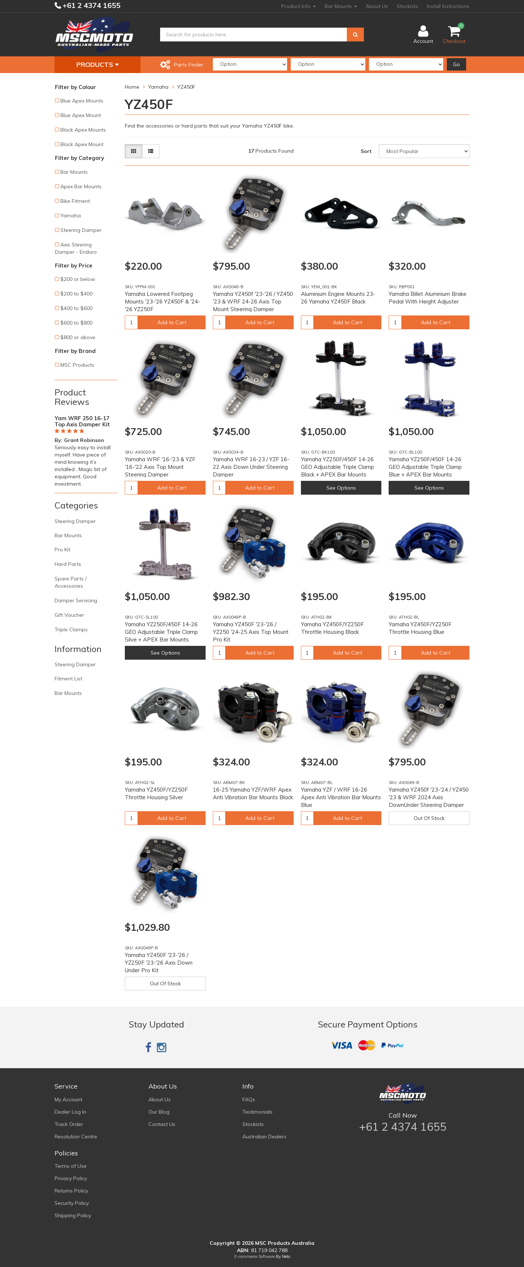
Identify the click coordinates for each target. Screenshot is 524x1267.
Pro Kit (62, 549)
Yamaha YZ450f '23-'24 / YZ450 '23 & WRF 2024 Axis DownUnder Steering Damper (429, 797)
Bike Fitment (75, 201)
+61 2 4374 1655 (90, 5)
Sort (366, 151)
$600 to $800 (76, 322)
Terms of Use (71, 1166)
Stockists (407, 6)
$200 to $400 (76, 293)
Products (97, 64)
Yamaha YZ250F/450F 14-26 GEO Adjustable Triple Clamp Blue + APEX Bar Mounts (425, 467)
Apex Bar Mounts (81, 186)
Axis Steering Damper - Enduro (76, 248)
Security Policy (72, 1203)
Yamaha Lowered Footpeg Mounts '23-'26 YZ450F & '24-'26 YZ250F (162, 301)
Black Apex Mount (81, 144)
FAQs (248, 1099)
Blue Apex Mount (80, 115)
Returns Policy (71, 1190)
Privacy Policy (71, 1178)
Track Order (69, 1124)
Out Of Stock (429, 818)
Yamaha (70, 215)
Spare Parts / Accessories (71, 582)
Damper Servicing (76, 600)
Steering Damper (81, 230)
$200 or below (77, 279)
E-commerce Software (254, 1256)
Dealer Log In (70, 1112)
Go (456, 64)
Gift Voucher (69, 615)
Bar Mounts (341, 6)
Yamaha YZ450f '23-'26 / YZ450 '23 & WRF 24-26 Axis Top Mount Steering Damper (253, 301)
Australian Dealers (264, 1136)
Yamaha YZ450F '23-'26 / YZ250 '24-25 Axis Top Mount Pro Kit (251, 632)
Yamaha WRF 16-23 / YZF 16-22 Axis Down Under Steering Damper (251, 467)
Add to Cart (171, 322)
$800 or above (77, 337)
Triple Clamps (71, 629)
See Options (341, 487)
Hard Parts (68, 564)
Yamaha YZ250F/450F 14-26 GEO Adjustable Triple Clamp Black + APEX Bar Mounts (337, 467)
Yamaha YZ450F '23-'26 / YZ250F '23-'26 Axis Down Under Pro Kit (158, 963)
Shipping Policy (73, 1215)
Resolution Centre (76, 1136)
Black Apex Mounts (83, 129)
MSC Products (77, 365)
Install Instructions (448, 6)
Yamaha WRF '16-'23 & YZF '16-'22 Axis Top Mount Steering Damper (160, 467)
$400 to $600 (76, 308)
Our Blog (159, 1112)
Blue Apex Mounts (81, 100)
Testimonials (257, 1112)
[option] (86, 449)
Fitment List (68, 678)
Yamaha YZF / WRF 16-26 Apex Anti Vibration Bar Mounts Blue (341, 797)
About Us (377, 6)
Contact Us (161, 1124)
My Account (68, 1099)
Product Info (298, 6)
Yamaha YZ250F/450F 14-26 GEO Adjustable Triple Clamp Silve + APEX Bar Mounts (161, 632)
